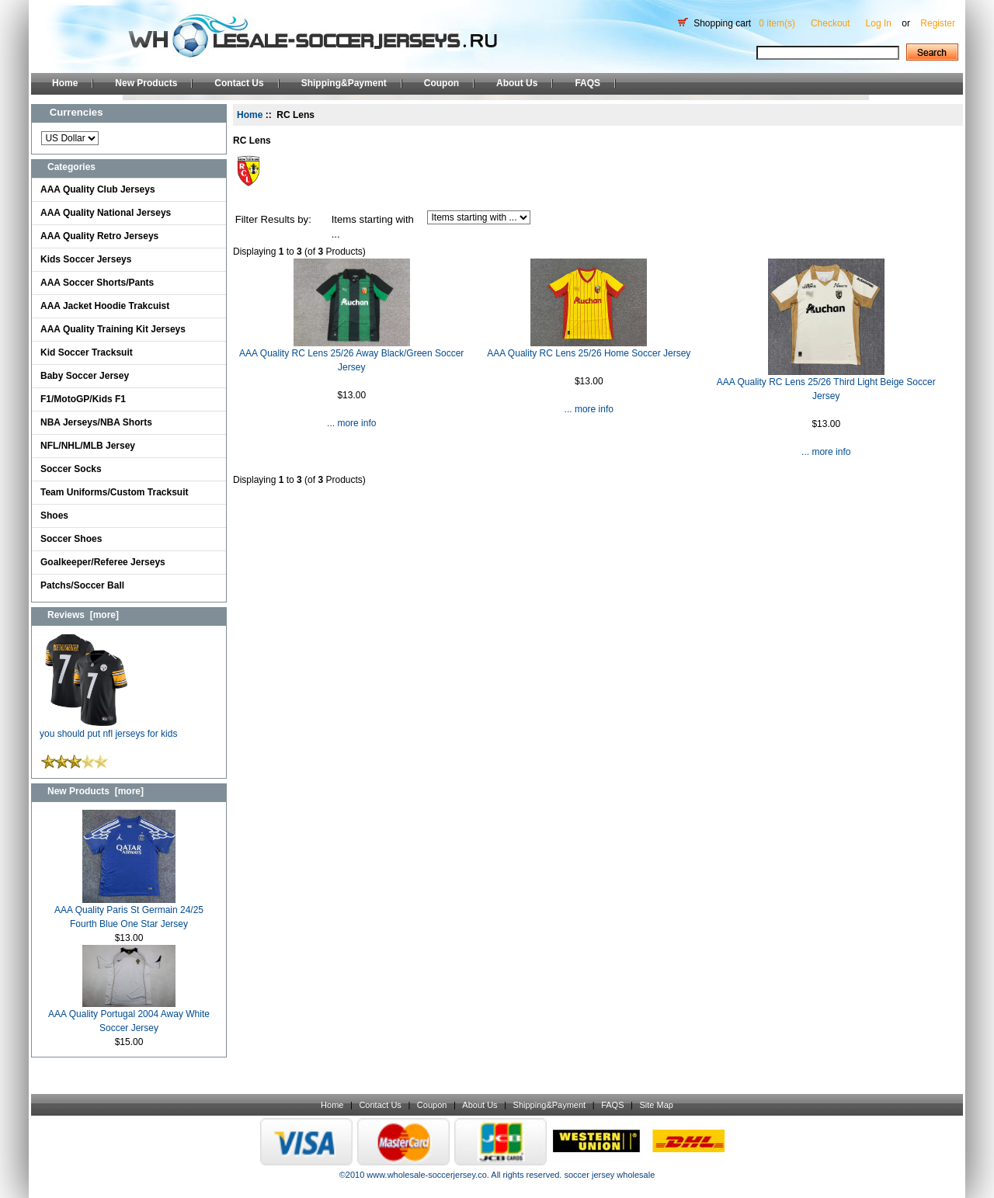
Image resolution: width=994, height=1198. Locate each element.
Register (937, 23)
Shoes (54, 515)
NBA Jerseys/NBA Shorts (96, 422)
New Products (146, 83)
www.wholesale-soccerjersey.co (426, 1174)
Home (65, 83)
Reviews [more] (83, 614)
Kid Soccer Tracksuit (86, 352)
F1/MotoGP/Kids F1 (83, 399)
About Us (516, 83)
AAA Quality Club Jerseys (97, 189)
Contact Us (238, 83)
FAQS (587, 83)
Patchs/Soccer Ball (82, 585)
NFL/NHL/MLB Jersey (87, 445)
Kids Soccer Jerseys (85, 259)
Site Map (656, 1104)
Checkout (830, 23)
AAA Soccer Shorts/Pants (97, 282)
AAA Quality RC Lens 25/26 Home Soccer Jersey (588, 353)
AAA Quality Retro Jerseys (99, 236)
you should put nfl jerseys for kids (108, 728)
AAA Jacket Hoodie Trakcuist (104, 305)
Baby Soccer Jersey (84, 375)
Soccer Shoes (71, 538)
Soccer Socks (71, 469)
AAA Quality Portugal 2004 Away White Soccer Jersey (129, 1015)
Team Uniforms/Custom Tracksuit (114, 492)
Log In (878, 23)
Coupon (441, 83)
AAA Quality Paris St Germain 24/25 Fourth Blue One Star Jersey (128, 911)
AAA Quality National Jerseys (105, 212)
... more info (351, 423)
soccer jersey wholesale (609, 1174)
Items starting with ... (373, 227)
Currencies (76, 112)
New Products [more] (95, 791)
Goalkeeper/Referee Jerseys (102, 562)
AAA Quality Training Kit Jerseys (113, 329)
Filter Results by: (273, 219)
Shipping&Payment (344, 83)
